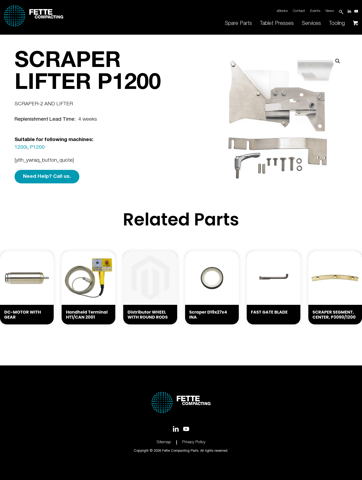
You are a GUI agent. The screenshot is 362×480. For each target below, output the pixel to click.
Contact (299, 11)
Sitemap (164, 442)
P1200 (37, 147)
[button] (337, 61)
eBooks (282, 11)
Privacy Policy (193, 442)
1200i (21, 147)
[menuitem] (238, 24)
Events (315, 11)
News (330, 11)
